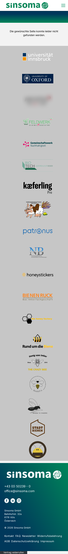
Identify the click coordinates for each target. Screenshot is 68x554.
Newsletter (29, 535)
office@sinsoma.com (19, 491)
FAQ (18, 535)
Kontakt (9, 535)
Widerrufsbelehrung (49, 535)
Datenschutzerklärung (25, 541)
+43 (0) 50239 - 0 (17, 486)
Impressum (47, 541)
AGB (7, 541)
